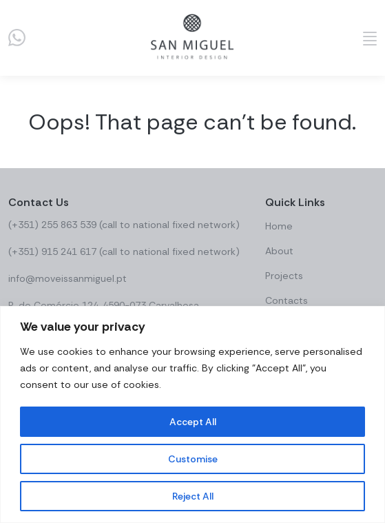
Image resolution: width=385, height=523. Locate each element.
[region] (192, 414)
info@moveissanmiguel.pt (67, 278)
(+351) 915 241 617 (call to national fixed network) (124, 251)
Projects (284, 275)
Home (279, 226)
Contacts (286, 300)
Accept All (192, 422)
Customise (193, 459)
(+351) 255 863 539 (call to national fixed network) (124, 224)
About (279, 251)
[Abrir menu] (370, 38)
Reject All (193, 496)
